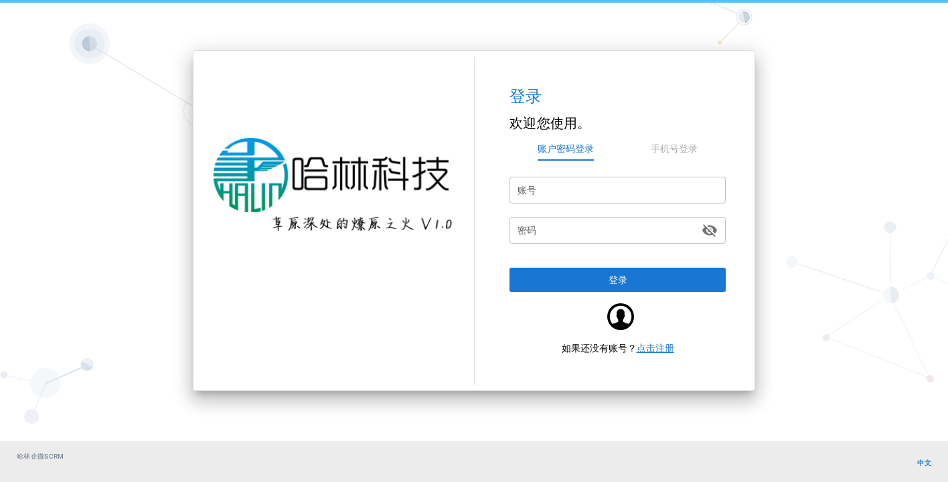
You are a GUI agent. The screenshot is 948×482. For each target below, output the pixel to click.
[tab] (566, 149)
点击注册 (655, 348)
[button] (617, 280)
